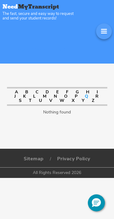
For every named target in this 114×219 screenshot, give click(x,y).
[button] (96, 202)
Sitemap (34, 158)
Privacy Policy (73, 158)
